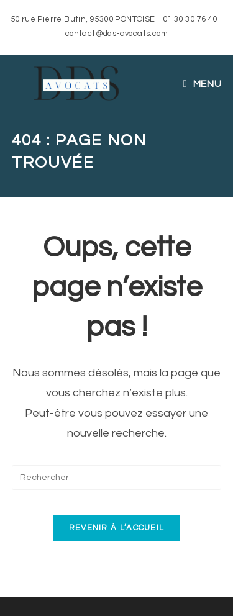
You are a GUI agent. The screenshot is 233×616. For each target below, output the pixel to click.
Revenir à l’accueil (117, 527)
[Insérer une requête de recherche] (117, 477)
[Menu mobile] (202, 84)
